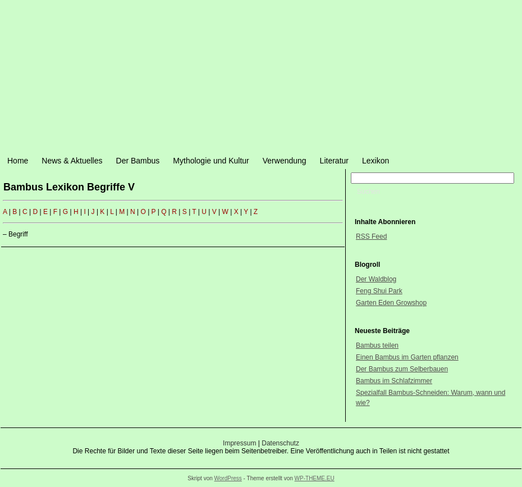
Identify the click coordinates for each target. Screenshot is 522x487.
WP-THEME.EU (315, 478)
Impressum (239, 443)
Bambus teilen (377, 345)
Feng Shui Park (379, 291)
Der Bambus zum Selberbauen (402, 369)
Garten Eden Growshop (391, 303)
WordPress (228, 478)
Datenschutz (280, 443)
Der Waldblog (376, 279)
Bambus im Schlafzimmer (394, 381)
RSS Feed (371, 236)
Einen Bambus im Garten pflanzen (407, 357)
